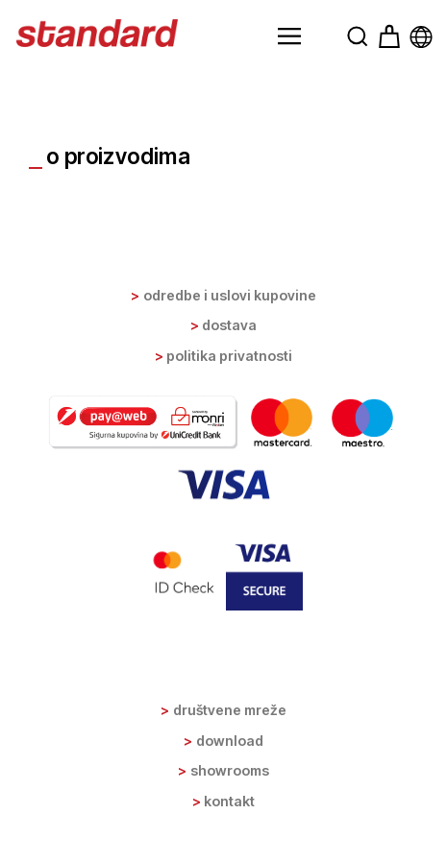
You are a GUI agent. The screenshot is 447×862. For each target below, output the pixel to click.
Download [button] (229, 740)
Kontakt (229, 801)
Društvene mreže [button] (229, 710)
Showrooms (229, 770)
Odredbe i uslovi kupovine (229, 295)
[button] (289, 36)
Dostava (229, 325)
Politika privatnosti (229, 355)
